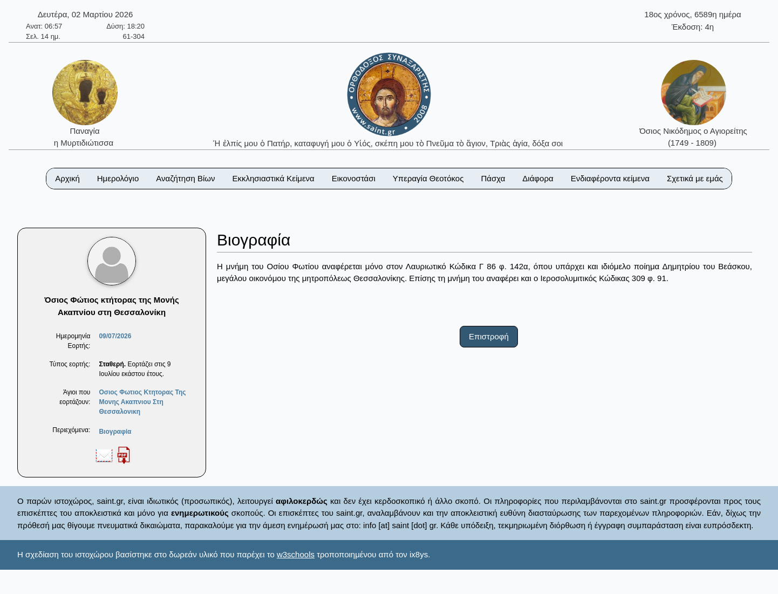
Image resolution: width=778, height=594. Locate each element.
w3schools (296, 554)
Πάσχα (493, 178)
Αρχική (67, 178)
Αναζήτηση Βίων (185, 178)
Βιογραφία (115, 431)
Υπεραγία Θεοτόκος (428, 178)
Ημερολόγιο (118, 178)
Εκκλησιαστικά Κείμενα (273, 178)
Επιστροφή (489, 336)
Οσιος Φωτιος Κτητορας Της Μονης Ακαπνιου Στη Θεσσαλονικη (142, 401)
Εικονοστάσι (354, 178)
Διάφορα (537, 178)
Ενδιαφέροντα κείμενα (610, 178)
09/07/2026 (115, 336)
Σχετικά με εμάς (695, 178)
